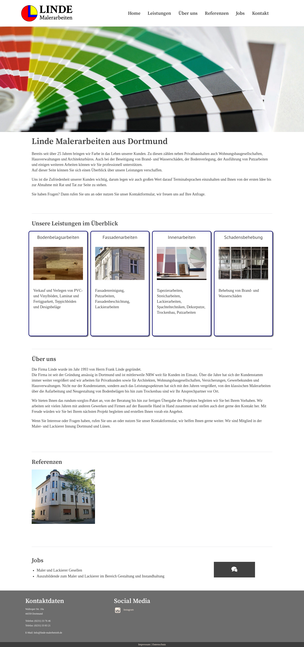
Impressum (144, 644)
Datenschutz (159, 644)
